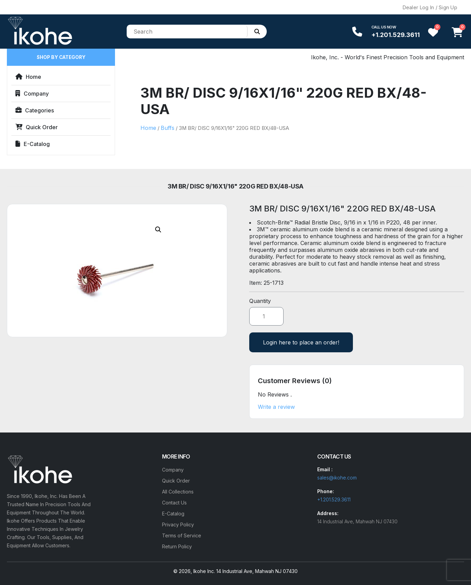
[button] (158, 229)
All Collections (178, 492)
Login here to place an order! (301, 342)
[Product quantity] (266, 316)
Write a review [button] (276, 406)
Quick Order (36, 127)
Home (28, 76)
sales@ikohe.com (337, 477)
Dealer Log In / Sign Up (430, 7)
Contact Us (174, 502)
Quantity (260, 300)
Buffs (167, 127)
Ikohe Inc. (204, 571)
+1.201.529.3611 (395, 34)
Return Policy (177, 546)
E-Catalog (32, 144)
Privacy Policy (178, 524)
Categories (34, 110)
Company (32, 93)
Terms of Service (181, 535)
